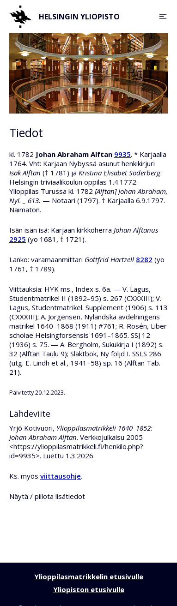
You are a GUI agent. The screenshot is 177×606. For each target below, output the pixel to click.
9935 (122, 154)
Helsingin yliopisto (64, 17)
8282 (144, 259)
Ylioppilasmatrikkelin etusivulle (88, 576)
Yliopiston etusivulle (88, 589)
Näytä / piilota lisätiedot (47, 496)
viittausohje (60, 475)
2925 (17, 239)
